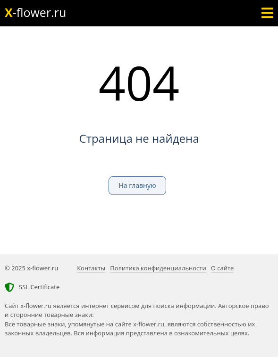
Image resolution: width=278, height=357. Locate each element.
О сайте (222, 268)
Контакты (91, 268)
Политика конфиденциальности (158, 268)
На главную (137, 185)
